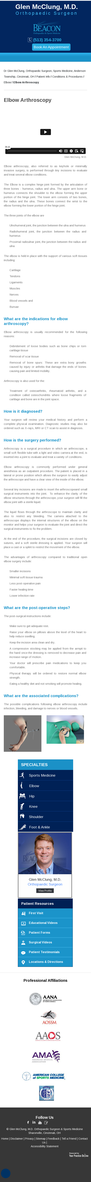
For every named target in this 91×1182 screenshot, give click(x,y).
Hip (32, 796)
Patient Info (43, 76)
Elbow (8, 82)
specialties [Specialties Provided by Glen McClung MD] (34, 764)
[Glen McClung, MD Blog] (46, 1122)
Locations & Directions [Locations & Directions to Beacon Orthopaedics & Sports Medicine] (41, 962)
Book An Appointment (51, 47)
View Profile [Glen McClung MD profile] (45, 890)
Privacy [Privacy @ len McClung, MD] (29, 1138)
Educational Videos (38, 923)
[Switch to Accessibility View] (5, 1173)
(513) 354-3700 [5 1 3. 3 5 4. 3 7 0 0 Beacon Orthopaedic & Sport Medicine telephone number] (44, 39)
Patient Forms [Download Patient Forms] (34, 933)
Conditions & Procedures (67, 76)
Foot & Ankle (39, 827)
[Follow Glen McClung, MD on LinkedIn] (34, 1122)
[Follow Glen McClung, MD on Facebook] (29, 1122)
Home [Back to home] (4, 1138)
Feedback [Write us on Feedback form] (53, 1138)
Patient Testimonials (39, 952)
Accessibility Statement (45, 1146)
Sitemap (41, 1138)
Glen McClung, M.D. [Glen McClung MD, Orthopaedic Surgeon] (44, 882)
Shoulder (36, 817)
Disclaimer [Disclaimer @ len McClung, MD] (16, 1138)
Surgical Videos (35, 942)
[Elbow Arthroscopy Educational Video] (45, 134)
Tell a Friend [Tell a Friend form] (69, 1138)
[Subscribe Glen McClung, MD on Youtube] (40, 1122)
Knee (33, 806)
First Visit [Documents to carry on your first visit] (31, 913)
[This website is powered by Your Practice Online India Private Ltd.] (78, 1153)
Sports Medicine (42, 775)
